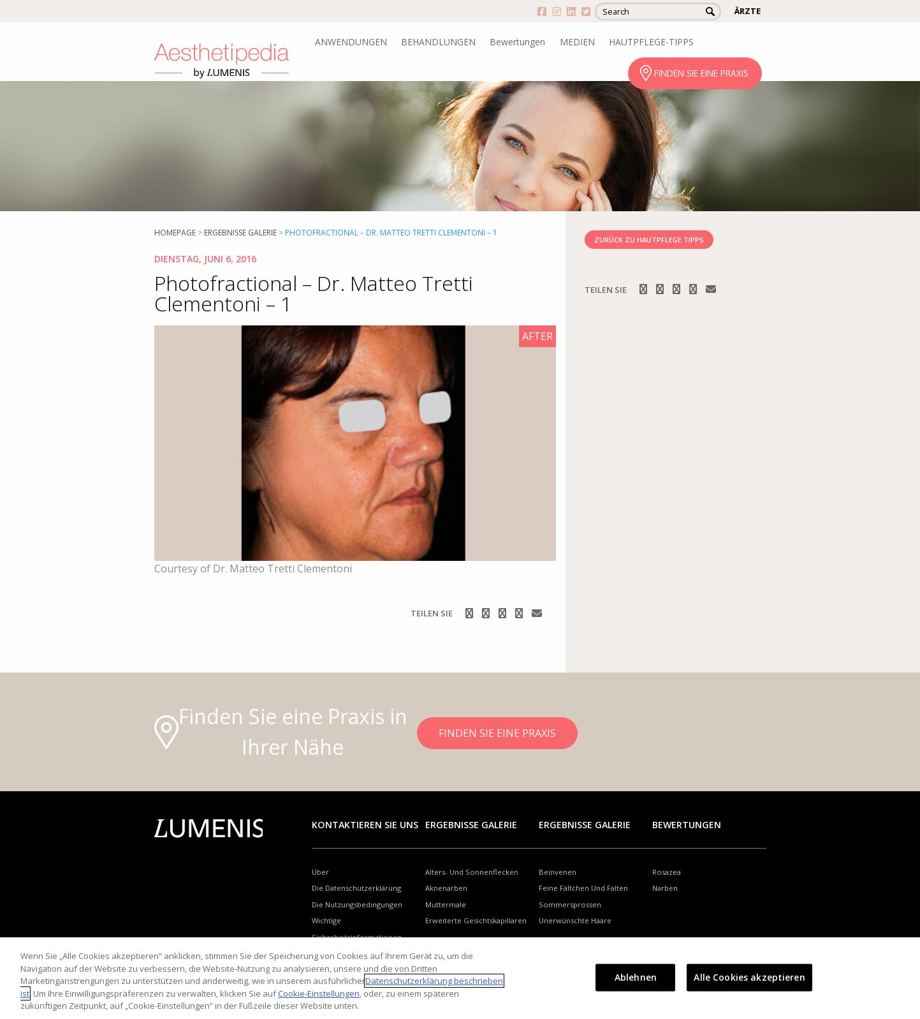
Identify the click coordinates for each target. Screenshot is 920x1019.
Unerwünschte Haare (575, 920)
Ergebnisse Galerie (240, 232)
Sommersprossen (570, 904)
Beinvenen (557, 872)
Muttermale (445, 904)
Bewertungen (517, 42)
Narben (665, 888)
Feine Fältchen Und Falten (583, 888)
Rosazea (666, 872)
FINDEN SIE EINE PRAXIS (701, 73)
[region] (460, 978)
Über (320, 872)
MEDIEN (577, 42)
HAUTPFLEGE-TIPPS (651, 42)
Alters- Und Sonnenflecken (471, 872)
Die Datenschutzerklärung (356, 888)
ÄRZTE (747, 11)
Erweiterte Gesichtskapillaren (476, 920)
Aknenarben (446, 888)
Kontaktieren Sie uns (365, 825)
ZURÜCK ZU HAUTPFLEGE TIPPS (649, 239)
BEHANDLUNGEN (438, 42)
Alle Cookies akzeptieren (749, 977)
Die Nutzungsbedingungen (357, 904)
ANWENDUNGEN (351, 42)
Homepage (175, 232)
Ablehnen (636, 977)
